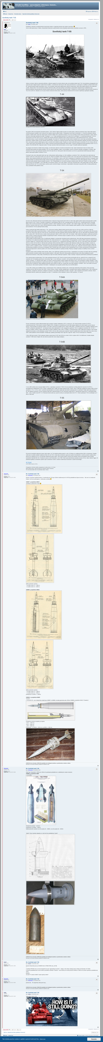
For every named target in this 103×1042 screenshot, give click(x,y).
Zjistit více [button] (42, 1039)
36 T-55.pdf (28, 462)
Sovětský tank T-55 (9, 17)
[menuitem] (4, 12)
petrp (5, 29)
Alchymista (6, 473)
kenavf (5, 962)
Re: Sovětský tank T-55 (32, 474)
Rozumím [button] (94, 1039)
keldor (5, 992)
